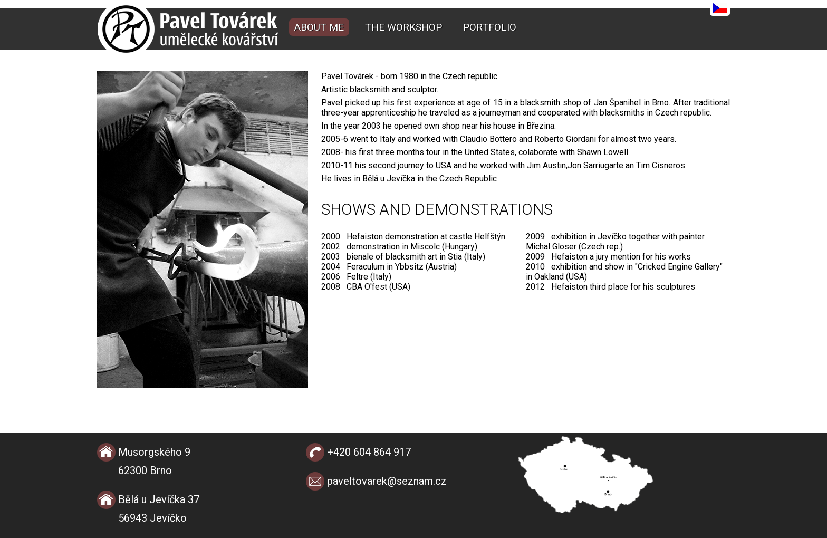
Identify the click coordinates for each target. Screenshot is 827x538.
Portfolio (489, 27)
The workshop (403, 27)
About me (319, 27)
